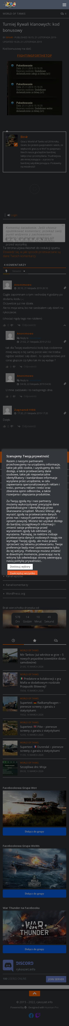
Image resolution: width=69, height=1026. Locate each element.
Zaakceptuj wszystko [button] (22, 573)
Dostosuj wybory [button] (20, 566)
